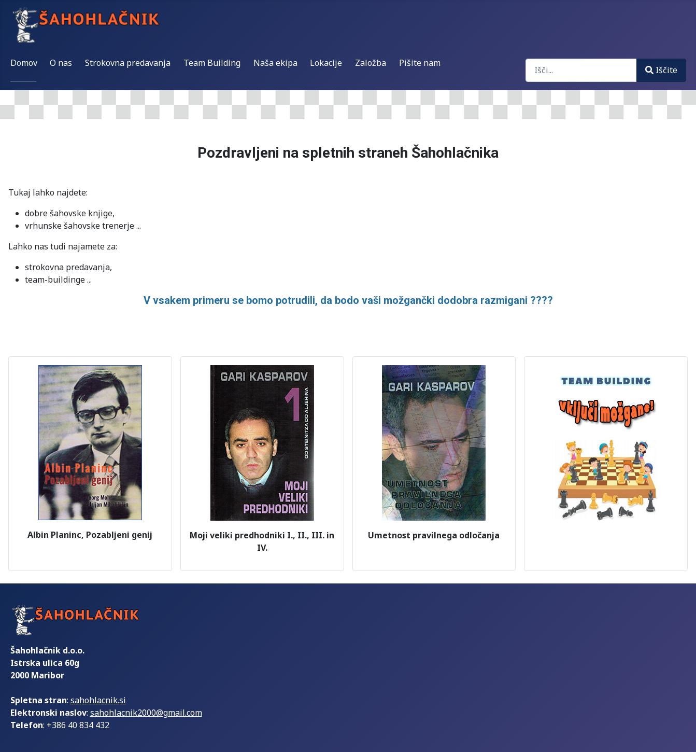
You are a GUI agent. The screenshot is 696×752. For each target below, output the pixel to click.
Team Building (211, 62)
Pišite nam (420, 62)
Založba (370, 62)
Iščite (661, 70)
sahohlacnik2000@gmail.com (146, 712)
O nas (61, 62)
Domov (23, 62)
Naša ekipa (275, 62)
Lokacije (326, 62)
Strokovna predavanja (128, 62)
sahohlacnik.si (98, 700)
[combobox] (581, 70)
